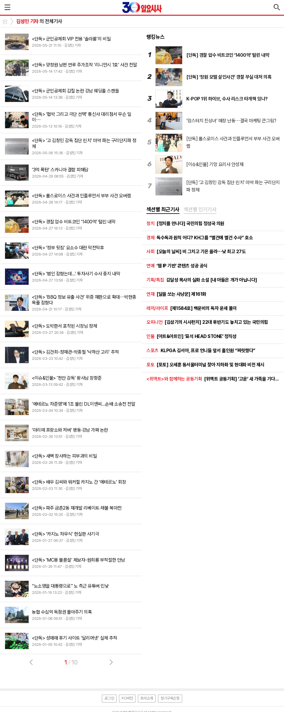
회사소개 (147, 698)
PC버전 (127, 698)
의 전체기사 (39, 21)
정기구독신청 (170, 698)
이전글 (31, 662)
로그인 (109, 698)
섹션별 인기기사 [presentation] (200, 209)
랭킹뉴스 (155, 37)
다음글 (111, 662)
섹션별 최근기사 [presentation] (162, 209)
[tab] (163, 210)
